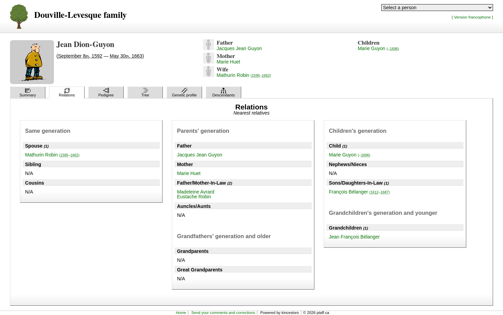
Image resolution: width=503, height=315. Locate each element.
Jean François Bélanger (354, 237)
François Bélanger (359, 192)
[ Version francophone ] (472, 17)
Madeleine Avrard (195, 192)
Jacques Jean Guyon (239, 48)
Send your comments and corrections (223, 313)
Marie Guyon (378, 48)
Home (181, 313)
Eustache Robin (194, 196)
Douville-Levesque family (80, 15)
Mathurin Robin (243, 75)
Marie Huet (228, 62)
